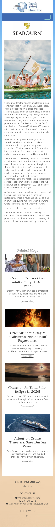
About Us (27, 486)
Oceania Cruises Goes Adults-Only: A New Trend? (27, 282)
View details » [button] (27, 301)
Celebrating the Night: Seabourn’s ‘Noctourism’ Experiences (28, 337)
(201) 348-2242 (29, 500)
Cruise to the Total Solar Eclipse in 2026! (27, 389)
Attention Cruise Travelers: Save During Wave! (27, 442)
